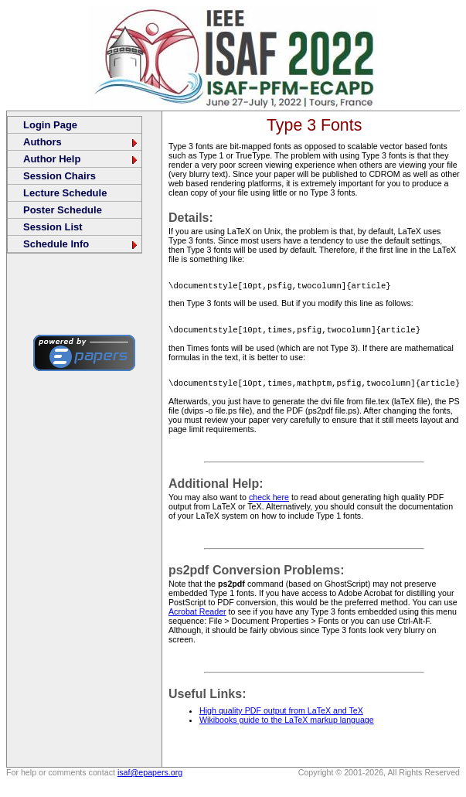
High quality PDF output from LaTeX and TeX (281, 715)
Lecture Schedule (65, 193)
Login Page (50, 125)
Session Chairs (59, 176)
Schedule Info (81, 244)
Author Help (81, 159)
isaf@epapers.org (149, 777)
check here (269, 501)
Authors (81, 142)
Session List (53, 227)
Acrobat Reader (197, 616)
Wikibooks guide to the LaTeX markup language (286, 724)
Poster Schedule (62, 210)
